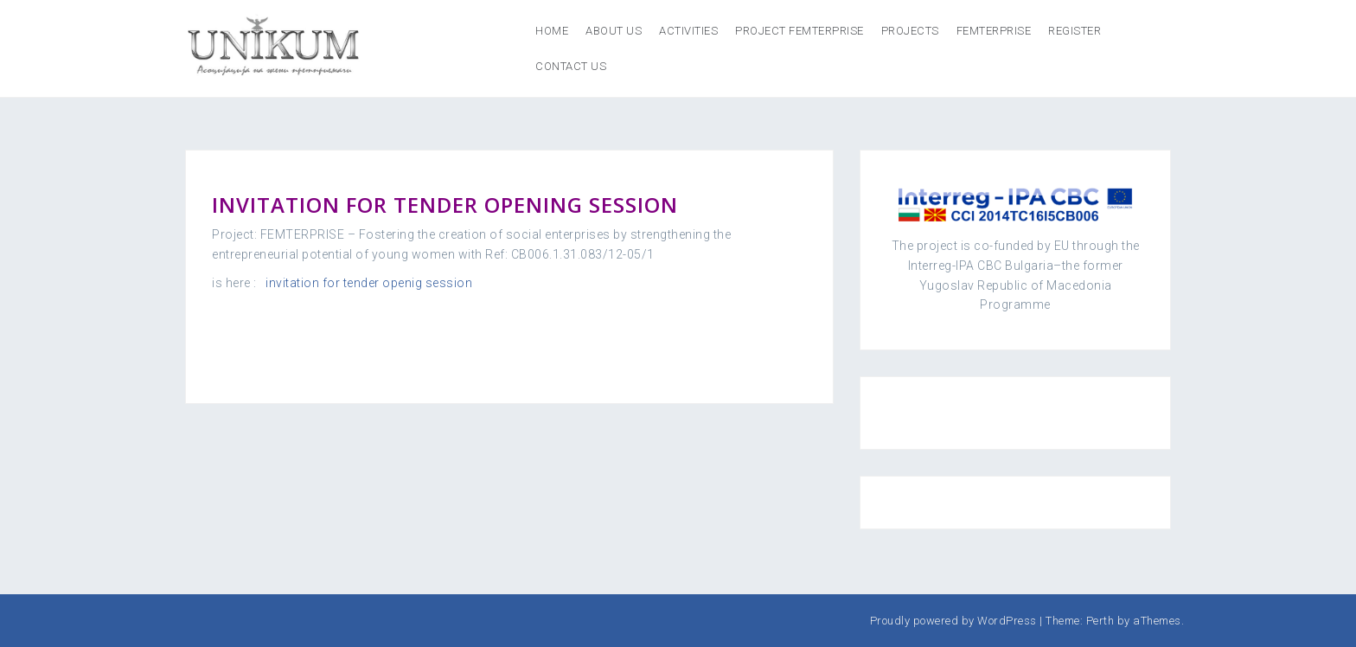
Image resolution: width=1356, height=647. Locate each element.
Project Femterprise (799, 30)
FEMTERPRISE (994, 30)
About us (613, 30)
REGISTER (1074, 30)
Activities (688, 30)
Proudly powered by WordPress (953, 620)
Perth (1100, 620)
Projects (910, 30)
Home (551, 30)
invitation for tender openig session (368, 283)
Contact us (570, 66)
